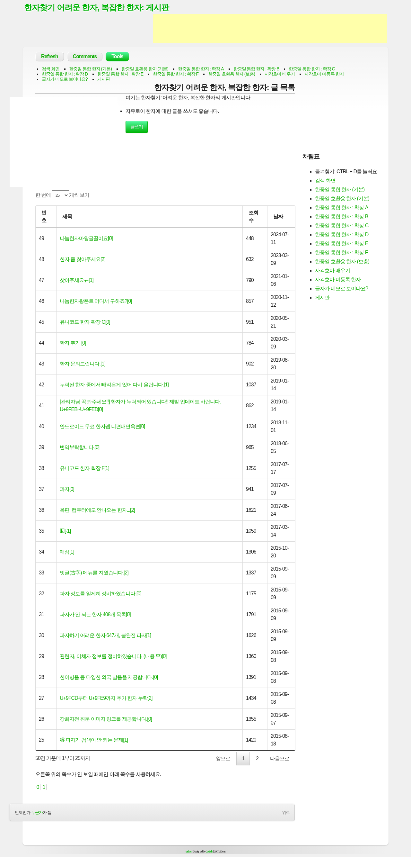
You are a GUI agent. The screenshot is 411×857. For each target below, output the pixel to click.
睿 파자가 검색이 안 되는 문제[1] (94, 740)
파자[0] (67, 489)
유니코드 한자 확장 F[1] (84, 468)
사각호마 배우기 (280, 74)
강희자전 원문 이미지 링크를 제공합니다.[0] (106, 719)
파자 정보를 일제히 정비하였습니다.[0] (100, 593)
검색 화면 (50, 68)
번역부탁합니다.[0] (79, 447)
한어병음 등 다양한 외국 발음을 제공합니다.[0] (109, 677)
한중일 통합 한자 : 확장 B (256, 68)
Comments (85, 56)
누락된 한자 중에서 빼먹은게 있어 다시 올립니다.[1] (114, 384)
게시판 (103, 79)
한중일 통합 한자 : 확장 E (120, 74)
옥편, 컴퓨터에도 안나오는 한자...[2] (97, 510)
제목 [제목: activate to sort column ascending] (67, 216)
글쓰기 (136, 126)
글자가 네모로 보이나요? (65, 79)
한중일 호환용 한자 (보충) (231, 74)
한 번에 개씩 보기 (62, 195)
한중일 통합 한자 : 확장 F (175, 74)
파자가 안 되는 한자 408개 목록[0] (95, 614)
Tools (117, 56)
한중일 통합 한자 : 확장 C (312, 68)
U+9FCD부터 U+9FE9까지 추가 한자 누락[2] (106, 698)
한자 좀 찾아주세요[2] (82, 259)
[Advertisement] (270, 28)
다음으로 (279, 758)
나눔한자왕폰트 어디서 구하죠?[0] (96, 301)
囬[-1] (65, 531)
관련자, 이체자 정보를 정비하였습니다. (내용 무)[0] (113, 656)
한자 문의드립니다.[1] (82, 363)
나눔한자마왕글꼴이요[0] (86, 238)
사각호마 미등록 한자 (324, 74)
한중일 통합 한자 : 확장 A (201, 68)
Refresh (49, 56)
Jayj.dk (209, 851)
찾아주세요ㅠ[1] (76, 280)
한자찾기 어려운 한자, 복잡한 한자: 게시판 (96, 7)
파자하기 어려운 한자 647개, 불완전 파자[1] (105, 635)
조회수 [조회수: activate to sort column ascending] (253, 216)
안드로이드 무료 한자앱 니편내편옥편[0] (102, 426)
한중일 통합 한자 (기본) (90, 68)
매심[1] (67, 552)
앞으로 (223, 758)
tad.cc (188, 851)
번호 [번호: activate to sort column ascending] (43, 216)
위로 (286, 812)
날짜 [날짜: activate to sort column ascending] (278, 216)
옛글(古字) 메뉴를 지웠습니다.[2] (94, 572)
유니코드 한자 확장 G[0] (85, 322)
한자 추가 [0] (73, 343)
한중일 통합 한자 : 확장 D (65, 74)
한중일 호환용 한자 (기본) (144, 68)
